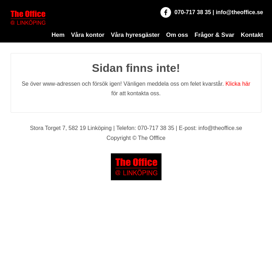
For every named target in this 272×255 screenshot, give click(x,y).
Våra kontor (87, 35)
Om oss (177, 35)
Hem (58, 35)
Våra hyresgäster (135, 35)
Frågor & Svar (214, 35)
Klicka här (238, 84)
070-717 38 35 (193, 12)
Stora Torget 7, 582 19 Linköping (71, 128)
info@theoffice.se (239, 12)
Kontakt (252, 35)
